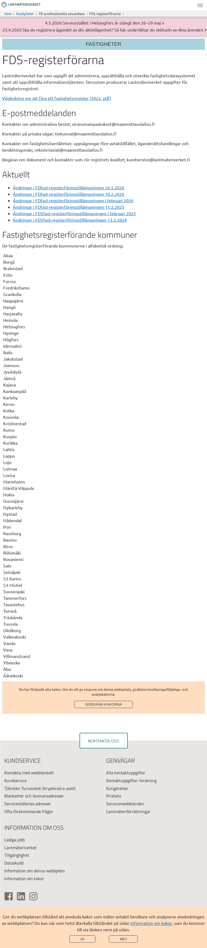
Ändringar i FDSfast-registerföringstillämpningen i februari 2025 (74, 213)
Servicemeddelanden (125, 803)
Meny (200, 5)
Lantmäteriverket (20, 847)
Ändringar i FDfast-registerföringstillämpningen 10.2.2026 (68, 194)
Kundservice (15, 780)
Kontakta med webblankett (29, 772)
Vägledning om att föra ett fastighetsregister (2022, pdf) (56, 98)
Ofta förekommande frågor (28, 811)
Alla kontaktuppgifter (125, 772)
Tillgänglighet (16, 855)
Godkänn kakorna (103, 704)
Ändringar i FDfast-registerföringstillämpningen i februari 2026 (73, 200)
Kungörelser (117, 788)
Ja (82, 939)
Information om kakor (151, 923)
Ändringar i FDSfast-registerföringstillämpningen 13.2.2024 (70, 219)
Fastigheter (25, 13)
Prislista (113, 796)
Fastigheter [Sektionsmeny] (103, 44)
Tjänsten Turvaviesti (23, 788)
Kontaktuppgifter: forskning (131, 780)
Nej (123, 939)
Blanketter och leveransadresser (34, 796)
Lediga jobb (14, 840)
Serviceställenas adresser (27, 803)
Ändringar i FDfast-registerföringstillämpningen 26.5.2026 (68, 187)
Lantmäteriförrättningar (128, 811)
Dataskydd (13, 863)
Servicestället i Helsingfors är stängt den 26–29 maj (112, 22)
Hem (8, 13)
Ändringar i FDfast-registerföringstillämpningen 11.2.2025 (68, 207)
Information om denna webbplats (34, 870)
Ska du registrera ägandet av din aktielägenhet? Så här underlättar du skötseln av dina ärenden (112, 29)
